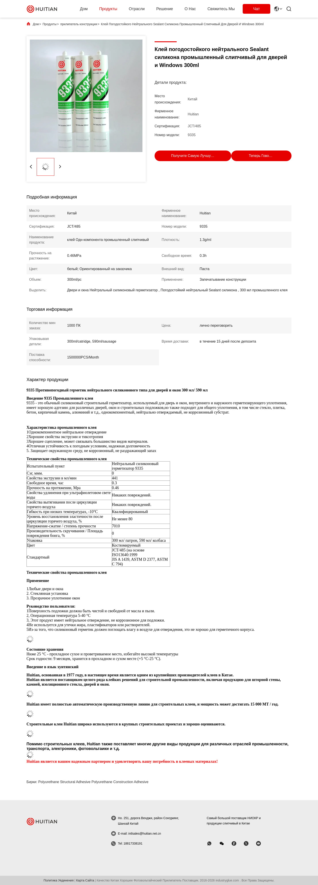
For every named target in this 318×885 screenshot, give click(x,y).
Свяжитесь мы (221, 9)
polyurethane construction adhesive (119, 782)
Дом (84, 9)
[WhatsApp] (212, 843)
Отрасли (137, 9)
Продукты (108, 9)
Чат (256, 9)
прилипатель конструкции (78, 24)
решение (164, 9)
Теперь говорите (262, 156)
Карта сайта (85, 880)
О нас (190, 9)
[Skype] (237, 843)
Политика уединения (59, 880)
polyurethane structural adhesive (64, 782)
